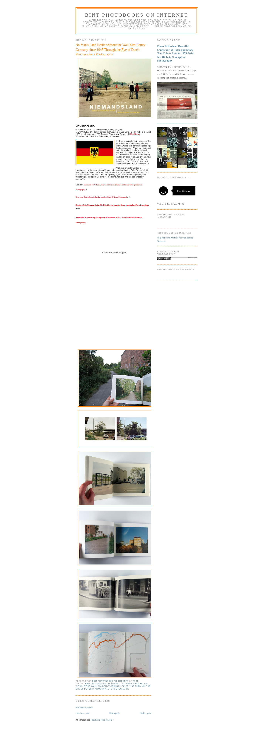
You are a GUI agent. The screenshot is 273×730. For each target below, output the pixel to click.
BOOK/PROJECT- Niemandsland (93, 130)
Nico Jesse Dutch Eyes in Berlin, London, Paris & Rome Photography (102, 197)
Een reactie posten (84, 707)
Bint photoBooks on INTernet (136, 15)
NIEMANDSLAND (85, 126)
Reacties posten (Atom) (102, 719)
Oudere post (145, 713)
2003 (116, 130)
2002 (121, 130)
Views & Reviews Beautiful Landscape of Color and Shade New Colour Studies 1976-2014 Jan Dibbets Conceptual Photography (175, 53)
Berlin (110, 130)
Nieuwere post (82, 713)
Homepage (114, 713)
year (77, 130)
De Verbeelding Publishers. (107, 136)
